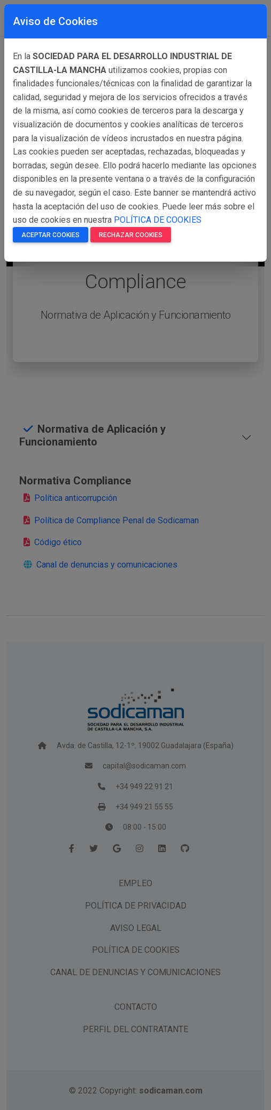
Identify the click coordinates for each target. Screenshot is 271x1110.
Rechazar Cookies (130, 235)
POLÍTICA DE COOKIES (158, 220)
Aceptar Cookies (50, 235)
